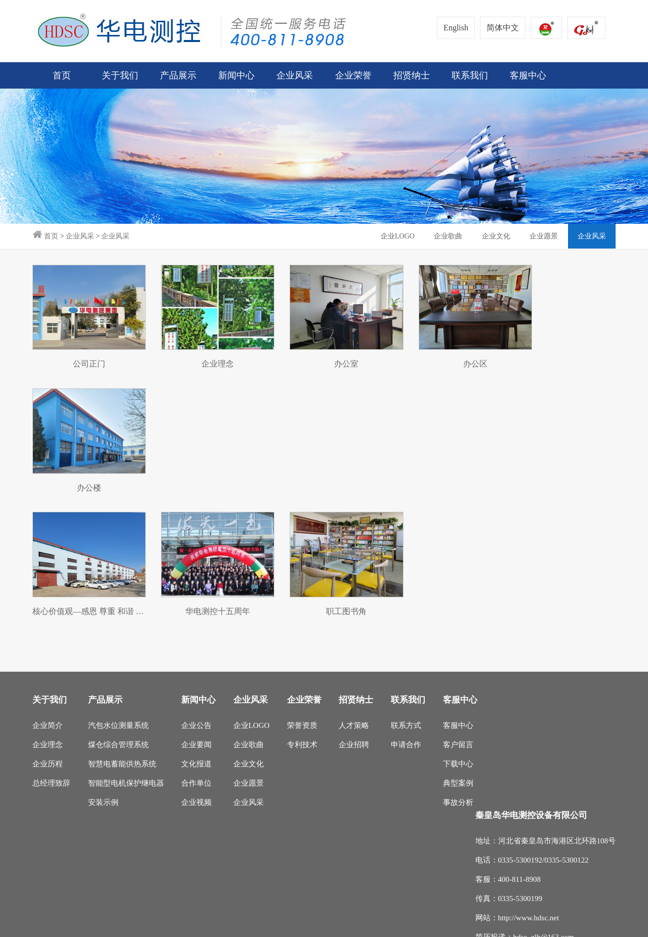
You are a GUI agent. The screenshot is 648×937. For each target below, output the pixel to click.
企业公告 (196, 589)
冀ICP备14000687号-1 (211, 923)
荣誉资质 (302, 589)
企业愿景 (543, 236)
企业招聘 (354, 608)
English (455, 27)
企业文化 (494, 236)
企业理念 (47, 608)
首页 (62, 75)
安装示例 (103, 666)
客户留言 (458, 608)
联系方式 (406, 589)
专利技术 (302, 608)
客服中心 (458, 589)
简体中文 (503, 27)
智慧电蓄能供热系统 (122, 627)
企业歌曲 (445, 236)
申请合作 (406, 608)
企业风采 (80, 236)
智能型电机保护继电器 (126, 646)
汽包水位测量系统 (118, 589)
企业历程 (47, 627)
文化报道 (196, 627)
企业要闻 (196, 608)
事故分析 (458, 666)
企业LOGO (394, 236)
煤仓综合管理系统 (118, 608)
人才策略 (354, 589)
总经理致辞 (51, 646)
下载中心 (458, 627)
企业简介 (47, 589)
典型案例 (458, 646)
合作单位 (196, 646)
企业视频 (196, 666)
